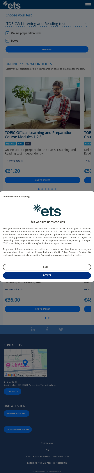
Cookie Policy (61, 252)
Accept (47, 275)
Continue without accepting (16, 197)
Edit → (47, 267)
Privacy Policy (42, 252)
